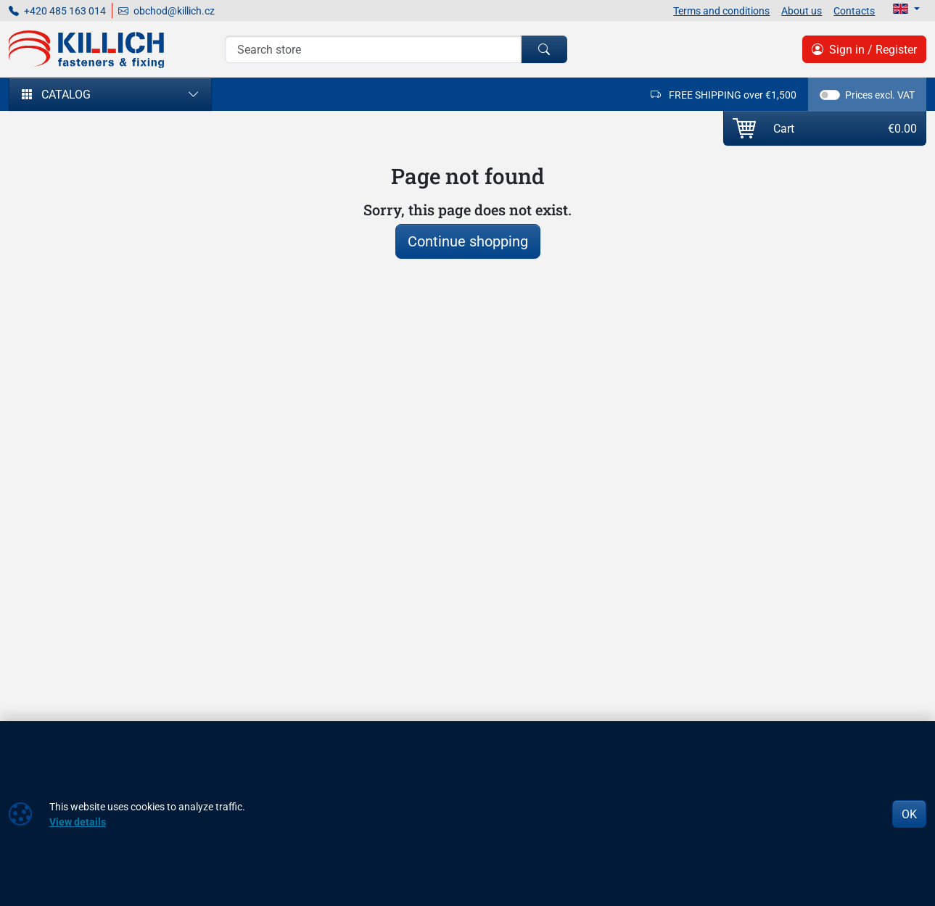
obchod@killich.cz (166, 10)
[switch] (830, 95)
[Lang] (906, 8)
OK (909, 814)
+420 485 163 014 (57, 10)
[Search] (373, 49)
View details (77, 821)
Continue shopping (468, 241)
